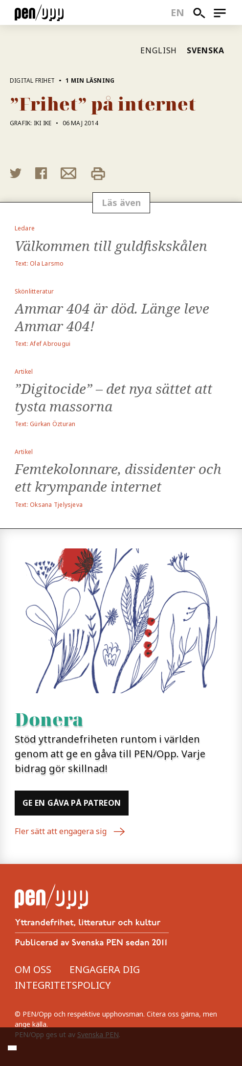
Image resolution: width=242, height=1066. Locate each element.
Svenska (205, 50)
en (178, 12)
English (158, 50)
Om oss (33, 969)
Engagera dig (104, 969)
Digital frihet (32, 80)
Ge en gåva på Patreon (71, 802)
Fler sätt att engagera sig (70, 831)
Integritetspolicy (63, 985)
